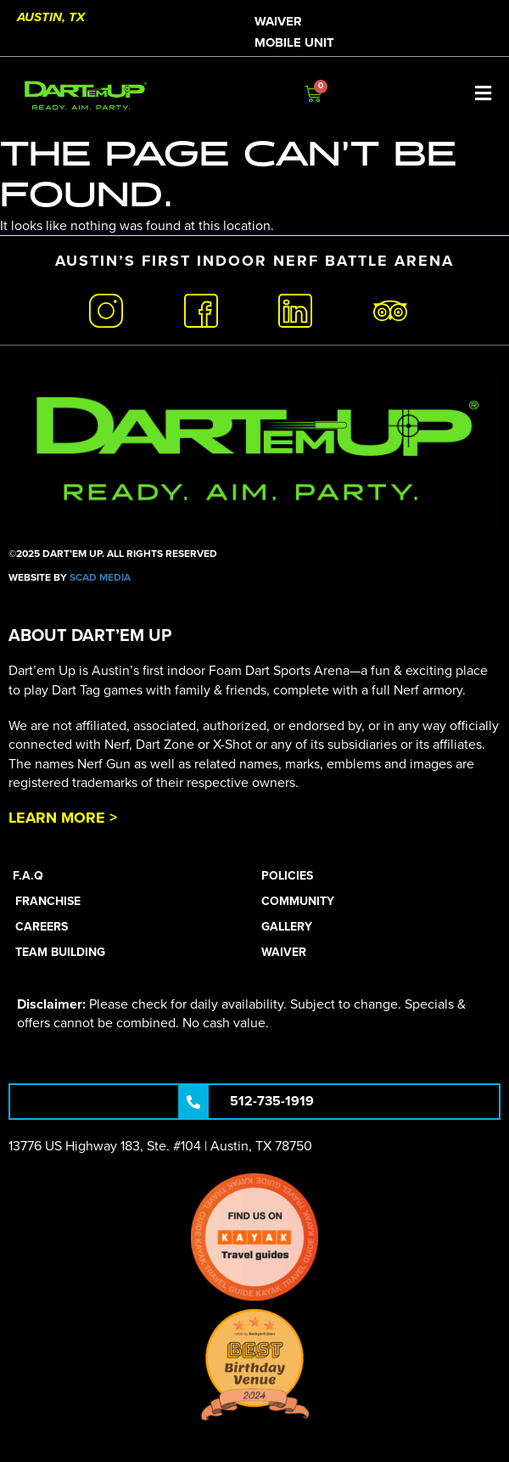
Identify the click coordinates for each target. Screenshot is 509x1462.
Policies (287, 876)
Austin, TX (51, 17)
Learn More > (62, 817)
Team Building (60, 952)
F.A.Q (28, 876)
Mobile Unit (294, 42)
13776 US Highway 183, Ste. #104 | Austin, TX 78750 (160, 1146)
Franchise (48, 901)
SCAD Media (100, 577)
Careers (41, 926)
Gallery (286, 926)
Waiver (278, 21)
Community (297, 901)
